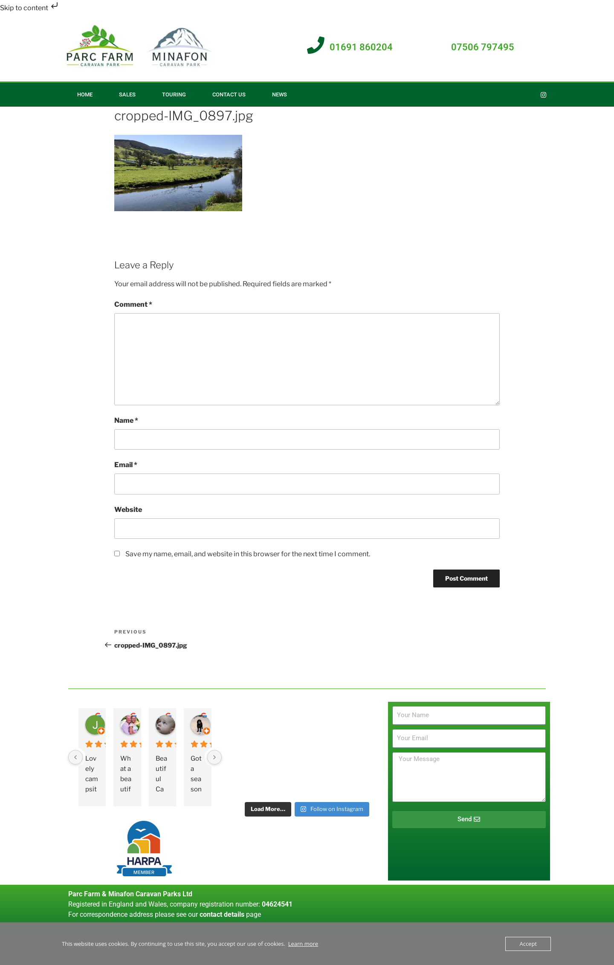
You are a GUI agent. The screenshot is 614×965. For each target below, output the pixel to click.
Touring (174, 94)
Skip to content (30, 8)
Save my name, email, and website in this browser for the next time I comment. (247, 554)
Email (125, 465)
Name (126, 420)
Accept (528, 944)
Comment (133, 304)
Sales (127, 94)
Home (85, 94)
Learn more (303, 944)
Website (128, 510)
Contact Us (229, 94)
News (279, 94)
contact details (222, 914)
